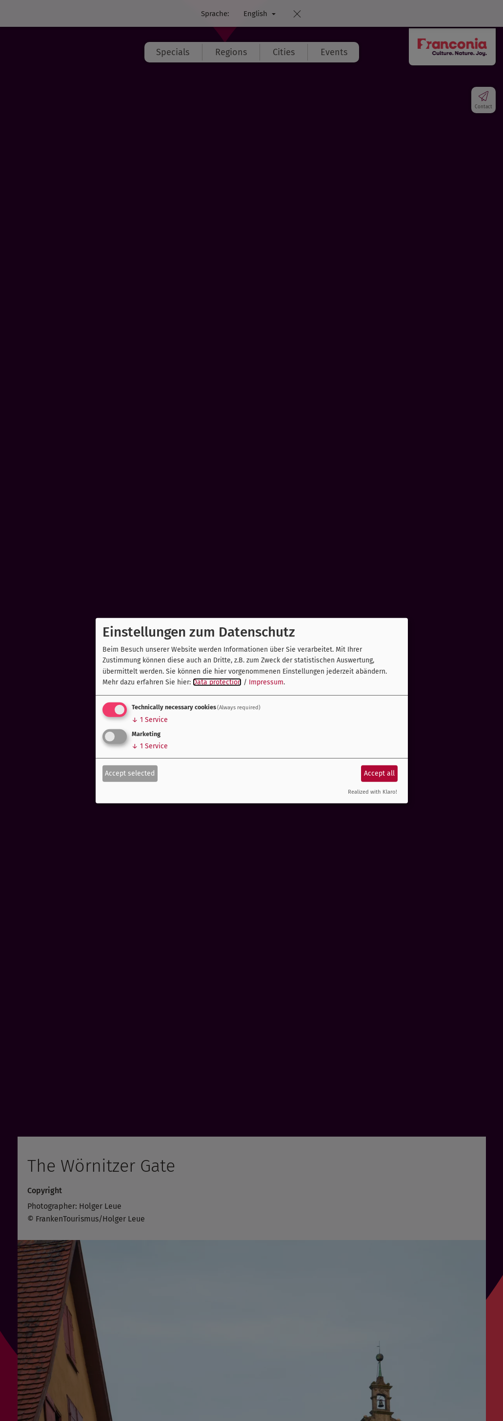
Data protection (217, 682)
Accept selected (130, 773)
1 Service (150, 720)
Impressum (266, 682)
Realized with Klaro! (372, 792)
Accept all (379, 773)
